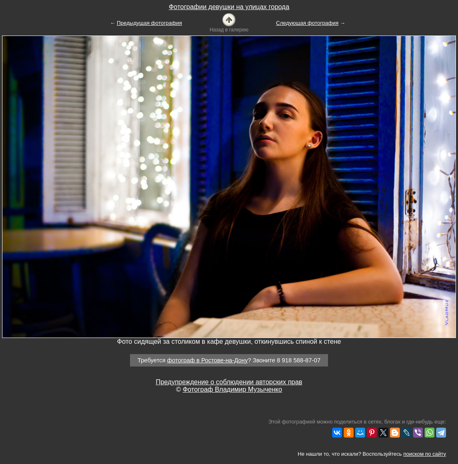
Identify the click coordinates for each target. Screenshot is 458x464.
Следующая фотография (307, 23)
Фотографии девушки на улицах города (229, 6)
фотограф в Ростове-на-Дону (207, 360)
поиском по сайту (425, 454)
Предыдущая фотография (149, 23)
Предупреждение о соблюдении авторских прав (229, 381)
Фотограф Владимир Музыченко (232, 389)
